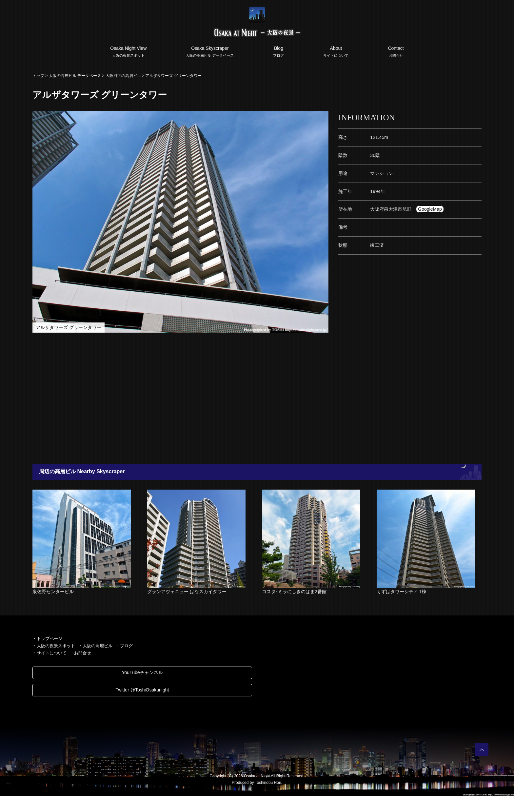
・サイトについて (49, 652)
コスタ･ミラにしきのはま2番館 (294, 591)
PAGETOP (481, 749)
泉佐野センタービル (53, 591)
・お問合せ (80, 652)
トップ (38, 75)
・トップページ (47, 638)
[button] (322, 116)
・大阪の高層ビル (95, 645)
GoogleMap (430, 209)
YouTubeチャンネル (142, 672)
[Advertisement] (224, 398)
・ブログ (124, 645)
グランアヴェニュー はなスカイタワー (187, 591)
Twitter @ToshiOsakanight (142, 689)
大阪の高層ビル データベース (75, 75)
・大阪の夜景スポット (53, 645)
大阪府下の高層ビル (123, 75)
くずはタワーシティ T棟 (401, 591)
